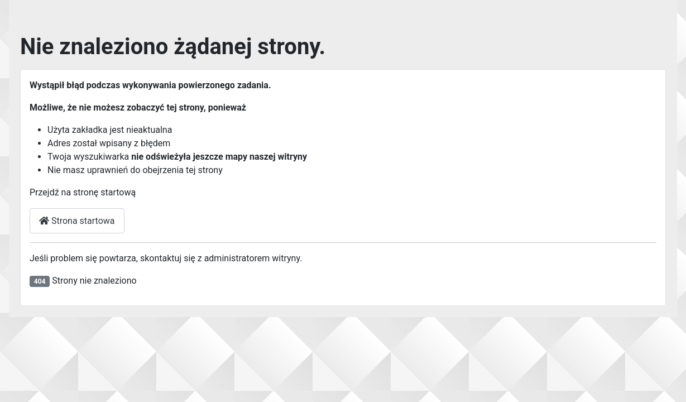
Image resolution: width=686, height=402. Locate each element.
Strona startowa (77, 221)
